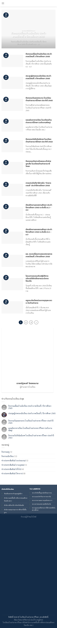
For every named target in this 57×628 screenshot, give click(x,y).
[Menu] (3, 3)
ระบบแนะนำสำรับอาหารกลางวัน (41, 496)
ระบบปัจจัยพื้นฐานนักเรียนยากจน (42, 493)
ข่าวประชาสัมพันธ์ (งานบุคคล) (13, 465)
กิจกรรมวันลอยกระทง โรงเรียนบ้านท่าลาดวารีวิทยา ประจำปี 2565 (30, 422)
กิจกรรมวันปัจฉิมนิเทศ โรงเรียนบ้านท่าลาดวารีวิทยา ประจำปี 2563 (31, 436)
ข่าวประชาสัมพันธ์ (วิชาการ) (12, 473)
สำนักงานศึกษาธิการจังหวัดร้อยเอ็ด (14, 505)
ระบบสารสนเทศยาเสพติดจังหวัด (41, 504)
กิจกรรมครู (6, 452)
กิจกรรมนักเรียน (7, 456)
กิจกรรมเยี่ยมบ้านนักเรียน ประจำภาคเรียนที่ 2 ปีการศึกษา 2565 (29, 407)
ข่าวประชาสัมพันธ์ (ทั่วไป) (11, 469)
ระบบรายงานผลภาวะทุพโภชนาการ (42, 500)
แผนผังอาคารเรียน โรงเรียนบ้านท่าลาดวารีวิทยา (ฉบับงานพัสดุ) (30, 429)
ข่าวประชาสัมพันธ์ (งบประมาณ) (14, 460)
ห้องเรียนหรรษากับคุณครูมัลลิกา (13, 493)
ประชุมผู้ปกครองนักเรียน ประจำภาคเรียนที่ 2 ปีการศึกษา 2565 (31, 413)
